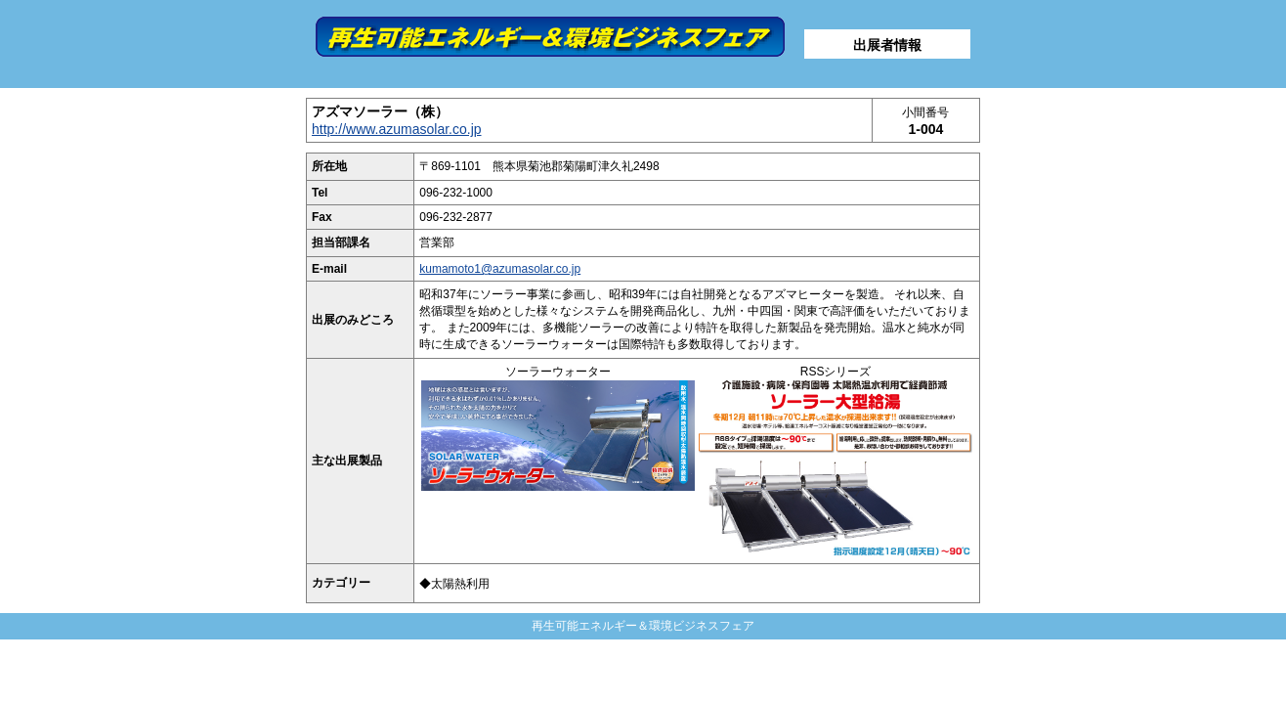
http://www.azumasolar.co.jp (397, 129)
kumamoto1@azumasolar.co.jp (499, 269)
